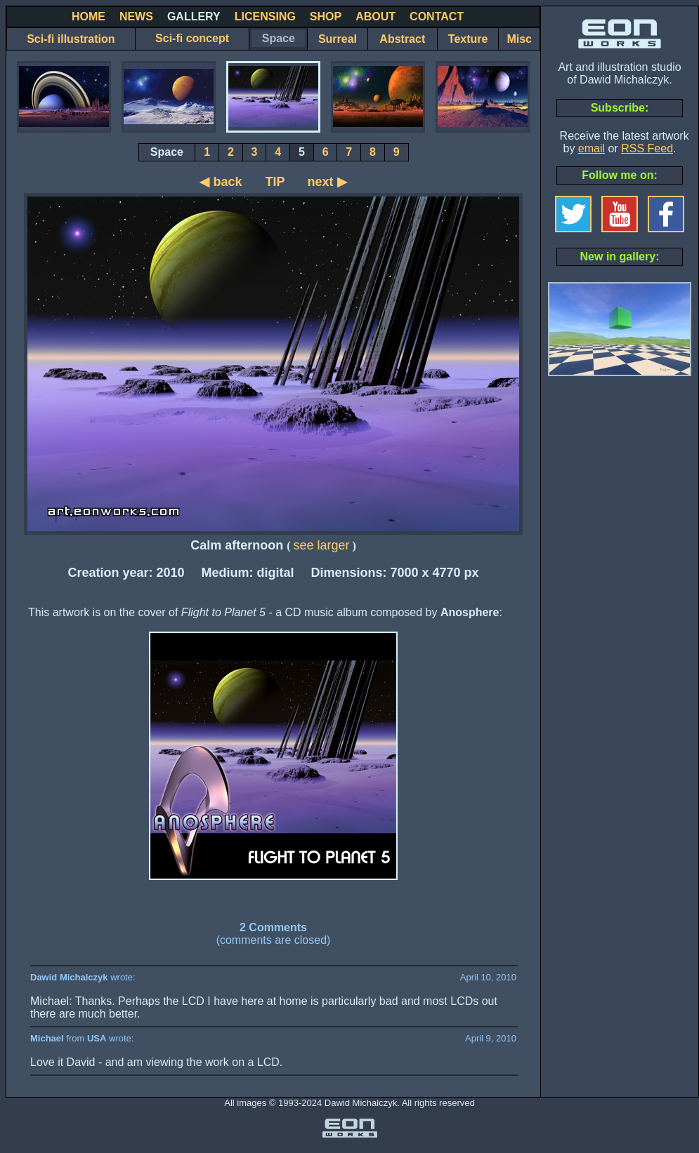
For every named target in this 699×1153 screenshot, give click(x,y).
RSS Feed (647, 148)
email (591, 148)
